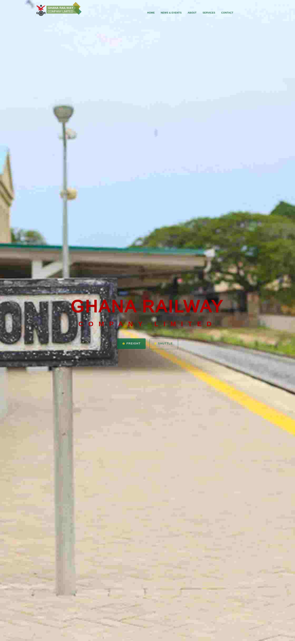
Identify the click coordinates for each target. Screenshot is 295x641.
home (151, 12)
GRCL (58, 9)
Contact (227, 12)
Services (209, 12)
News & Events (171, 12)
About (192, 12)
